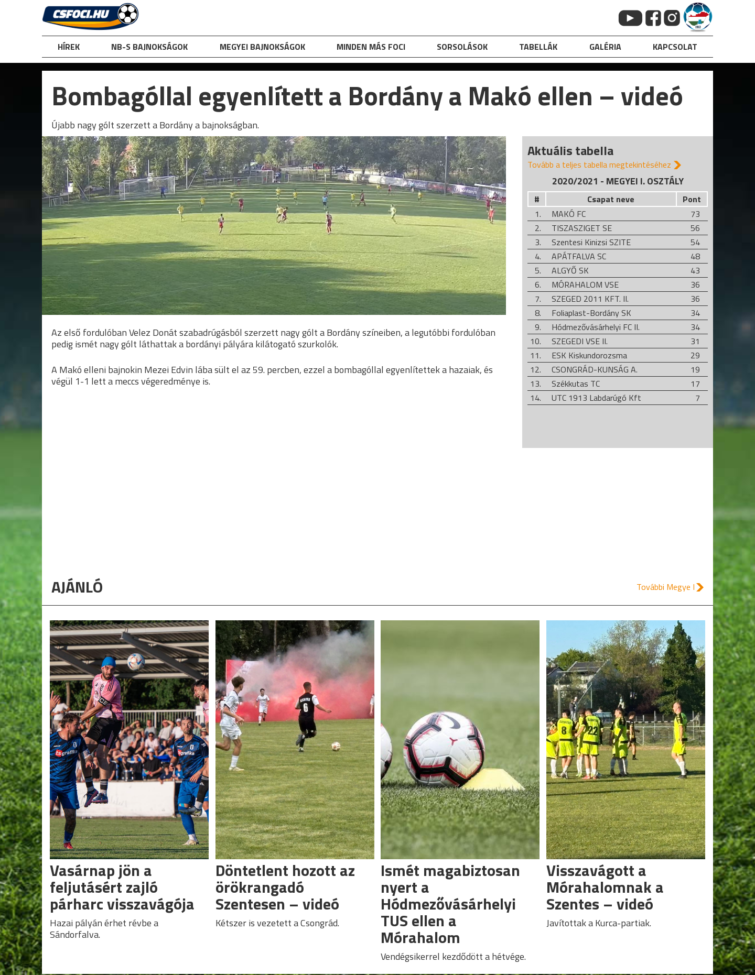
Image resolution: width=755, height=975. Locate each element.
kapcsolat (675, 46)
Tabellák (538, 46)
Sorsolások (462, 46)
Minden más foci (371, 46)
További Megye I (666, 586)
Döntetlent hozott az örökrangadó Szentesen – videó (285, 887)
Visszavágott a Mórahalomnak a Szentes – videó (605, 887)
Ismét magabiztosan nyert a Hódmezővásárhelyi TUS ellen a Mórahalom (450, 903)
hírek (69, 46)
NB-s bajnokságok (149, 46)
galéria (605, 46)
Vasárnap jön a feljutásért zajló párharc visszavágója (122, 887)
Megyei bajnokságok (262, 46)
